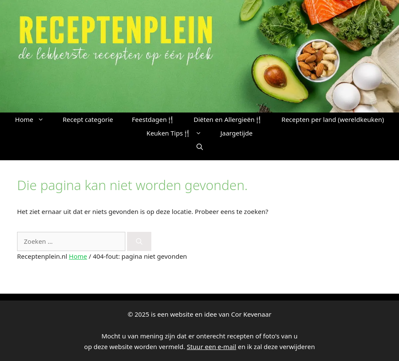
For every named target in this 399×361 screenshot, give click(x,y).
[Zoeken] (139, 241)
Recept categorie (88, 119)
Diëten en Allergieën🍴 (228, 119)
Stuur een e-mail (211, 346)
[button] (199, 146)
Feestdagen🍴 (153, 119)
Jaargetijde (236, 133)
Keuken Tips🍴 (179, 133)
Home (34, 119)
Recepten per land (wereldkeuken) (332, 119)
